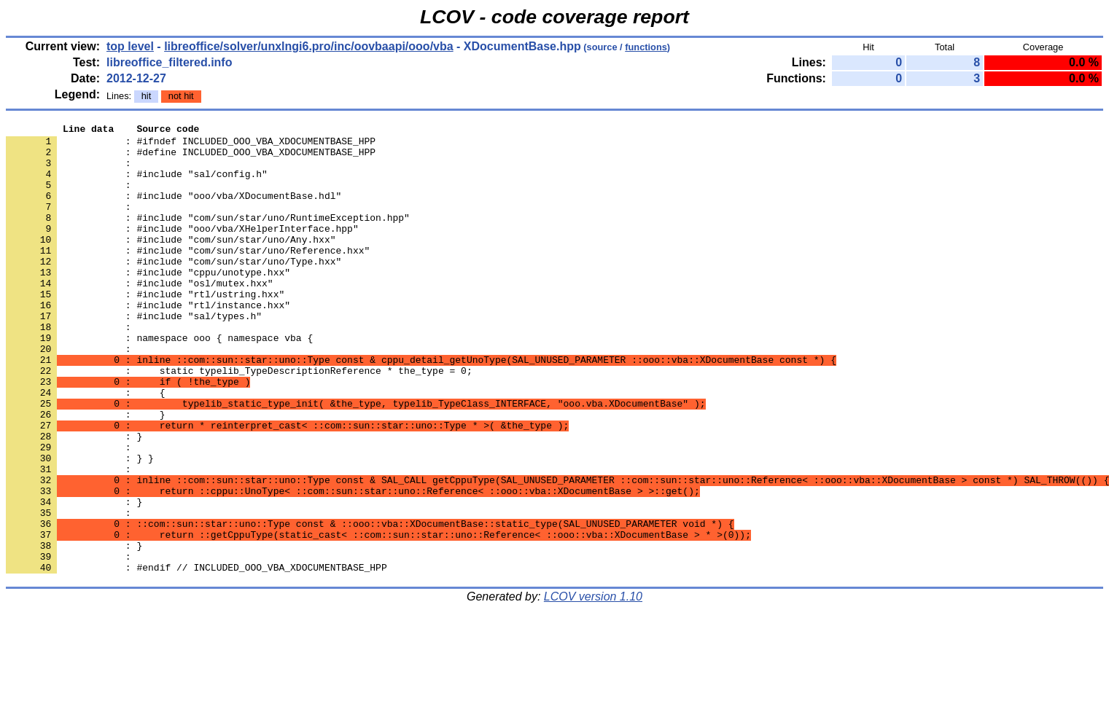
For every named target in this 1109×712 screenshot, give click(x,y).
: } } (80, 525)
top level (130, 46)
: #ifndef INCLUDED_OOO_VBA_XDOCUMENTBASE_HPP (190, 145)
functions (646, 47)
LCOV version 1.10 (593, 686)
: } (74, 577)
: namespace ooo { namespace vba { (159, 381)
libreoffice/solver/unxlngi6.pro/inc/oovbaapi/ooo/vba (309, 46)
